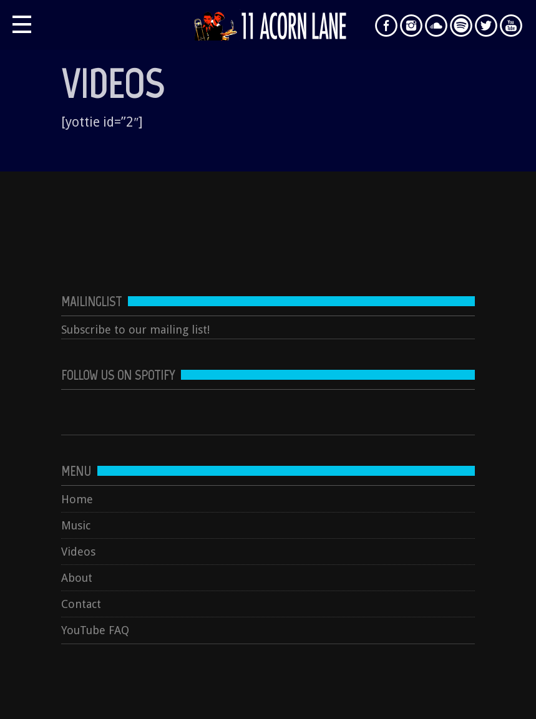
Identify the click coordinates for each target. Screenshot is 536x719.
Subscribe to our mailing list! (135, 329)
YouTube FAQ (95, 630)
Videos (78, 551)
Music (75, 525)
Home (77, 499)
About (76, 577)
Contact (81, 603)
